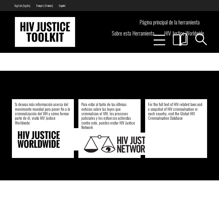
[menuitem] (22, 5)
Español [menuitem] (62, 5)
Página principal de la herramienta (169, 22)
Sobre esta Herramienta (133, 33)
